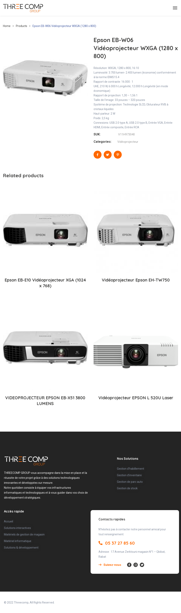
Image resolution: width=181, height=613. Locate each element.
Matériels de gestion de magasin (24, 534)
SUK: (97, 134)
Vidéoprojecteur (127, 142)
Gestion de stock (127, 488)
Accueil (8, 521)
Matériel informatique (17, 541)
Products (21, 26)
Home (7, 26)
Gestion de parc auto (130, 481)
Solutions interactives (17, 528)
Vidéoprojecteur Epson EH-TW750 (136, 280)
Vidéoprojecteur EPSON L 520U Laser (135, 397)
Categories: (102, 142)
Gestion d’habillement (130, 468)
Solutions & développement (21, 547)
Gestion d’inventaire (129, 475)
